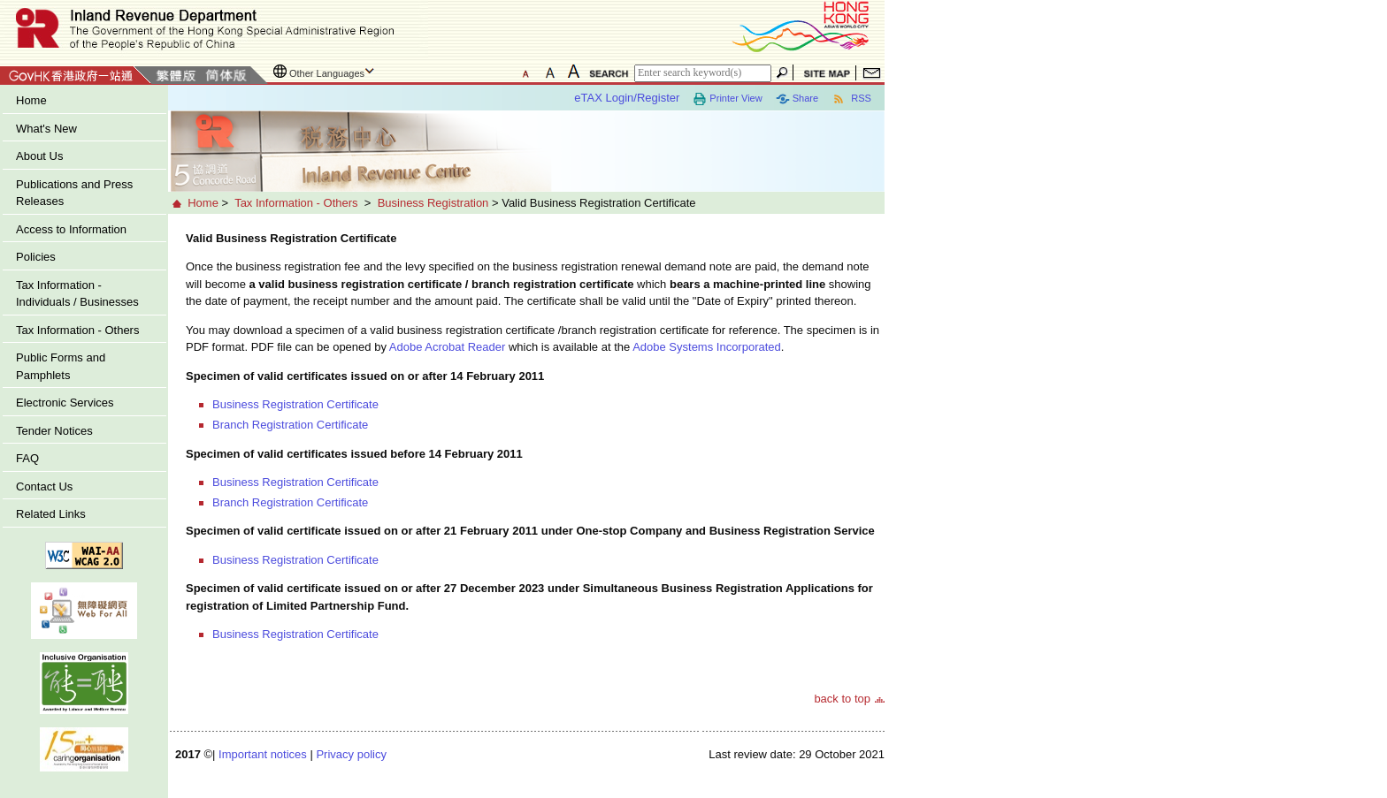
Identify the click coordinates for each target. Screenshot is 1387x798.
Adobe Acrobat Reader (447, 346)
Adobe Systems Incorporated (706, 346)
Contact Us (44, 486)
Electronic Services (65, 402)
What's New (46, 128)
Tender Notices (54, 430)
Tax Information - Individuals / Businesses (77, 293)
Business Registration (433, 202)
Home (31, 100)
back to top (842, 698)
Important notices (262, 754)
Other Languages (326, 73)
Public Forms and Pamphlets (60, 366)
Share (797, 99)
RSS (851, 99)
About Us (39, 156)
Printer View (727, 99)
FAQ (27, 458)
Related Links (51, 514)
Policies (36, 256)
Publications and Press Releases (74, 193)
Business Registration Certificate (295, 404)
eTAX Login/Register (626, 97)
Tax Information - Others (77, 330)
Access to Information (71, 229)
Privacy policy (351, 754)
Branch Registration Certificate (290, 424)
